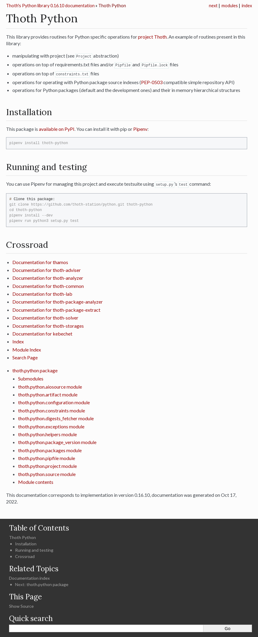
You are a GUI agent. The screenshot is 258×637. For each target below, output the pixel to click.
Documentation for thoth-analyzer (47, 276)
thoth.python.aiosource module (50, 385)
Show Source (21, 604)
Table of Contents (39, 526)
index (247, 5)
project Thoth (152, 36)
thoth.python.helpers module (47, 433)
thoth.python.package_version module (57, 441)
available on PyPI (56, 128)
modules (230, 5)
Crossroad (25, 555)
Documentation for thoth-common (48, 285)
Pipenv (140, 128)
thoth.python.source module (47, 473)
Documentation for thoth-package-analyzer (57, 300)
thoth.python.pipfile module (46, 457)
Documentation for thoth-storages (48, 324)
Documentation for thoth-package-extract (56, 308)
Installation (25, 542)
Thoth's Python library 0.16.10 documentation (50, 5)
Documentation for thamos (40, 261)
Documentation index (29, 576)
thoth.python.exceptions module (51, 425)
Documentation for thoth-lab (42, 292)
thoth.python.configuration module (54, 401)
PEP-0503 (151, 81)
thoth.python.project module (47, 465)
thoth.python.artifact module (47, 393)
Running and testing (34, 548)
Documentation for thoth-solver (45, 316)
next (213, 5)
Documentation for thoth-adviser (46, 269)
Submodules (30, 377)
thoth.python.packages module (50, 449)
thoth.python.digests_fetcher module (56, 417)
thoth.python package (35, 369)
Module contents (35, 481)
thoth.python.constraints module (51, 409)
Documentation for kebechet (42, 332)
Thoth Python (112, 5)
